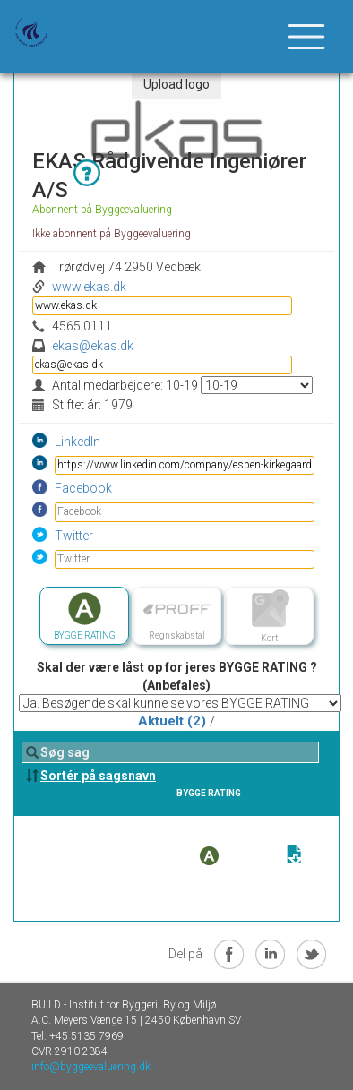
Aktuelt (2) (172, 721)
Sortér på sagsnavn (98, 775)
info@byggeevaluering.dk (91, 1066)
